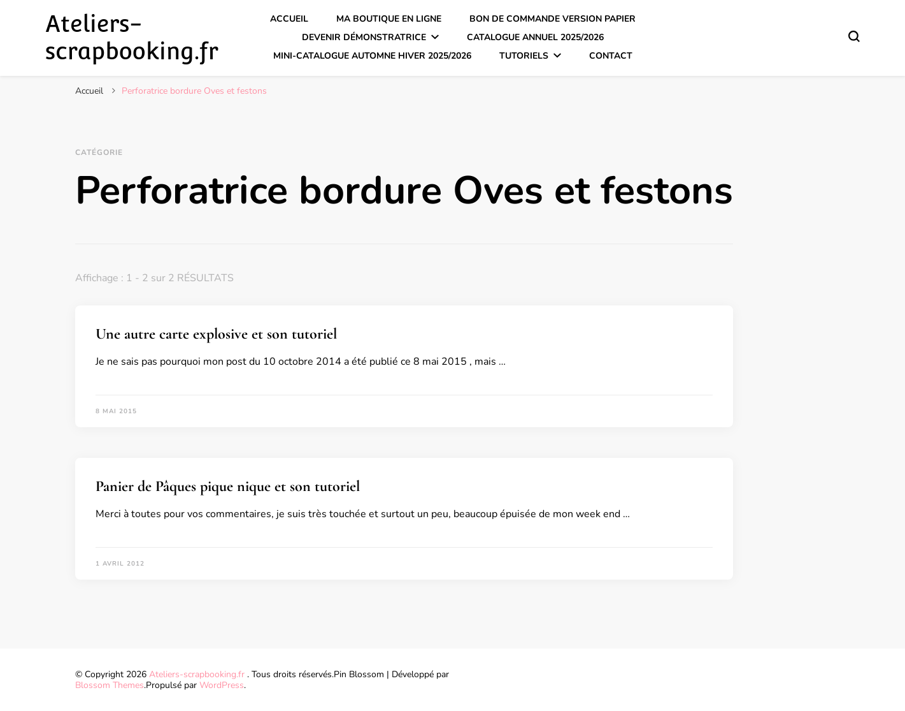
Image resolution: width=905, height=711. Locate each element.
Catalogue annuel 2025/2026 (535, 37)
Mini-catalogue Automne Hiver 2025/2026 (372, 56)
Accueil (289, 19)
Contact (610, 56)
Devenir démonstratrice (364, 37)
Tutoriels (523, 56)
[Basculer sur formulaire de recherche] (854, 36)
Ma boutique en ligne (388, 19)
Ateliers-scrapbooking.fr (131, 37)
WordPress (221, 685)
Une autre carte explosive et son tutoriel (216, 334)
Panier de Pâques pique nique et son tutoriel (228, 486)
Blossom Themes (109, 685)
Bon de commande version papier (552, 19)
